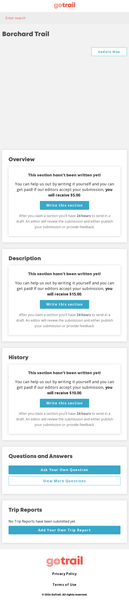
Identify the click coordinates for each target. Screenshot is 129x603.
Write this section (64, 205)
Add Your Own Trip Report (64, 530)
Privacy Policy (64, 574)
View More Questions (64, 481)
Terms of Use (64, 584)
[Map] (64, 94)
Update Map (109, 52)
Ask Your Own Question (64, 469)
